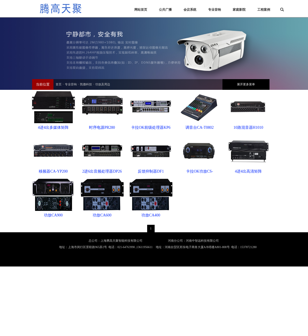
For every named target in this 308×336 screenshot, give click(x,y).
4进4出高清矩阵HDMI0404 (248, 172)
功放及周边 (102, 84)
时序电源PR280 (102, 127)
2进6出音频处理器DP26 (102, 171)
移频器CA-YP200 (53, 171)
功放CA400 (150, 215)
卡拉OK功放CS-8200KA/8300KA (199, 172)
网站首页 (140, 9)
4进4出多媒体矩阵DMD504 (53, 128)
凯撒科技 (86, 84)
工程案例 (263, 9)
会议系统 (190, 9)
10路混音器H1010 (248, 127)
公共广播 (165, 9)
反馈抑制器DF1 (151, 171)
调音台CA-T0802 (199, 127)
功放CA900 (53, 215)
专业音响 (214, 9)
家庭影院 (239, 9)
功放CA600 (102, 215)
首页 (59, 84)
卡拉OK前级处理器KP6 (150, 127)
